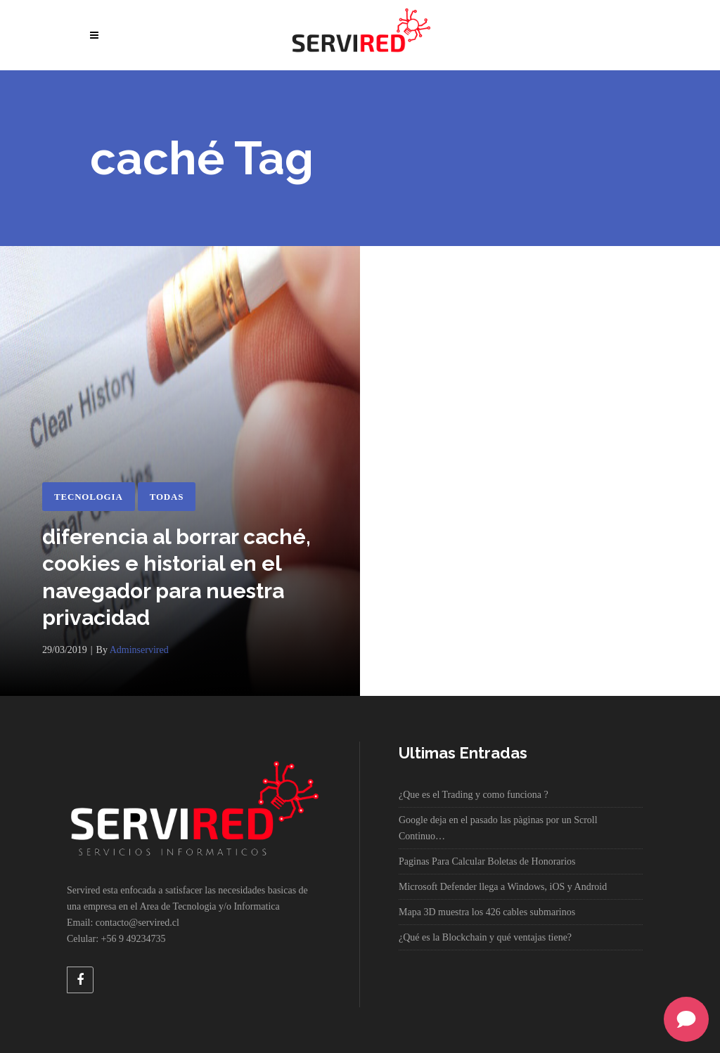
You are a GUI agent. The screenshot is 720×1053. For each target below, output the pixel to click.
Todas (167, 496)
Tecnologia (88, 496)
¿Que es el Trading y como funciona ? (473, 794)
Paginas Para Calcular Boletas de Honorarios (487, 861)
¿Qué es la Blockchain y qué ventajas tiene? (485, 937)
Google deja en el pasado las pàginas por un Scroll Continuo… (498, 828)
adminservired (139, 650)
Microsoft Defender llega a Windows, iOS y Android (503, 886)
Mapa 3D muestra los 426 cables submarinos (487, 912)
